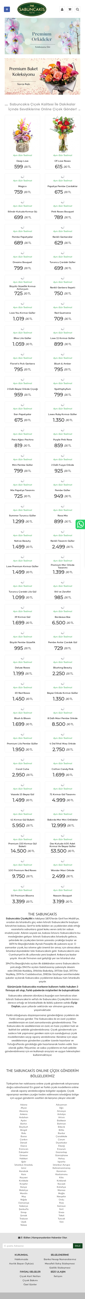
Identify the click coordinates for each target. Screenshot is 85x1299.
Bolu (23, 1133)
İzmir (23, 1168)
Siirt (61, 1209)
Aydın (24, 1120)
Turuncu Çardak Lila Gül (22, 591)
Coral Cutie (22, 768)
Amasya (61, 1111)
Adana (23, 1104)
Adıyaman (61, 1104)
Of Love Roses (62, 160)
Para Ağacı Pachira (22, 439)
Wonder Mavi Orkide (62, 870)
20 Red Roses (22, 692)
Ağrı (61, 1107)
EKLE (78, 1245)
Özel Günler (30, 1284)
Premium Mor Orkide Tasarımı (62, 566)
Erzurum (61, 1149)
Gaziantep (61, 1152)
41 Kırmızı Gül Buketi (22, 819)
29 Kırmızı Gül (22, 616)
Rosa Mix (63, 515)
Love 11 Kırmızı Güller (62, 338)
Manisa (61, 1190)
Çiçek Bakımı (30, 1280)
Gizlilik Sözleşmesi (59, 1267)
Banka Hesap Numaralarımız (60, 1259)
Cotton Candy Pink (63, 768)
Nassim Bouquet (62, 895)
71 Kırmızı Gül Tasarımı (63, 794)
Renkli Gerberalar (63, 236)
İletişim (58, 1276)
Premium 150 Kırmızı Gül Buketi (22, 845)
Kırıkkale (23, 1180)
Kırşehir (24, 1183)
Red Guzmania (62, 312)
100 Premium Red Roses (22, 870)
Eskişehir (23, 1152)
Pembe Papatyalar (22, 236)
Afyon (24, 1107)
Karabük (23, 1171)
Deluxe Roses (22, 667)
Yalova (23, 1225)
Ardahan (23, 1117)
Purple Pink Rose (62, 439)
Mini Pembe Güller (22, 464)
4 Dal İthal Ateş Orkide (63, 743)
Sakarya (23, 1206)
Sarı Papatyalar (22, 414)
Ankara (23, 1114)
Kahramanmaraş (61, 1168)
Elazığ (61, 1145)
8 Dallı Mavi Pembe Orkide (63, 718)
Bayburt (23, 1126)
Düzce (23, 1145)
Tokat (61, 1215)
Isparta (61, 1161)
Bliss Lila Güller (22, 338)
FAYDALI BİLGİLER (30, 1271)
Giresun (24, 1155)
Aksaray (23, 1111)
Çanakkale (61, 1136)
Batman (61, 1123)
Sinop (24, 1212)
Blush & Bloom (22, 718)
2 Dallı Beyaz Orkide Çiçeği (22, 388)
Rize (61, 1202)
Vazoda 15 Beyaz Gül (22, 794)
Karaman (61, 1171)
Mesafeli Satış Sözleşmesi (60, 1263)
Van (61, 1221)
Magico (22, 186)
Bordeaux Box (62, 616)
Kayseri (24, 1177)
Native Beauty (22, 540)
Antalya (61, 1114)
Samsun (61, 1206)
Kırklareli (61, 1180)
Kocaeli (61, 1183)
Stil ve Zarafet (62, 591)
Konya (23, 1187)
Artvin (61, 1117)
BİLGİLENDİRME (60, 1254)
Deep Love (22, 160)
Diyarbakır (61, 1142)
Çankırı (24, 1139)
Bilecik (61, 1126)
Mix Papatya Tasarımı (22, 490)
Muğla (61, 1193)
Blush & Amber (62, 363)
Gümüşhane (61, 1155)
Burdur (61, 1133)
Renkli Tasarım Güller (63, 540)
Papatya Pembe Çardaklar (63, 186)
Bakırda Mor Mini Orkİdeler (62, 819)
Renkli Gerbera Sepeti (62, 287)
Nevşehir (61, 1196)
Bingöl (23, 1130)
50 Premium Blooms (22, 895)
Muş (24, 1196)
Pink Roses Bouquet (62, 211)
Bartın (23, 1123)
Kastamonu (61, 1174)
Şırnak (23, 1215)
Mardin (23, 1193)
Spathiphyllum (62, 388)
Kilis (61, 1177)
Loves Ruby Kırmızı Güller (62, 414)
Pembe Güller (62, 490)
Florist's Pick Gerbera (22, 363)
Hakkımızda (21, 1259)
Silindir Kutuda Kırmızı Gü (22, 211)
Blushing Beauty (62, 667)
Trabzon (24, 1218)
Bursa (24, 1136)
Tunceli (61, 1218)
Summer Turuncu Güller (22, 515)
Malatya (23, 1190)
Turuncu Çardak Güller (63, 262)
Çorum (61, 1139)
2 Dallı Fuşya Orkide (62, 464)
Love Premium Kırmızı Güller (22, 566)
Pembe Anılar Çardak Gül (62, 642)
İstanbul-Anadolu (23, 1164)
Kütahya (61, 1187)
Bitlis (61, 1130)
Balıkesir (61, 1120)
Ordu (61, 1199)
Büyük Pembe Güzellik (22, 642)
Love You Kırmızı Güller (22, 312)
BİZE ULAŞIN (58, 1271)
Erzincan (23, 1149)
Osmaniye (23, 1202)
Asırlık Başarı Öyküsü (21, 1263)
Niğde (23, 1199)
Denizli (23, 1142)
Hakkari (24, 1158)
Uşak (23, 1221)
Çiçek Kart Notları (30, 1276)
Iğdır (23, 1161)
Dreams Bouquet (22, 262)
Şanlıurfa (23, 1209)
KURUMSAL (21, 1254)
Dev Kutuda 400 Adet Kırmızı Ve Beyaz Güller (63, 845)
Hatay (61, 1158)
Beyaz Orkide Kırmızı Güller (62, 692)
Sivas (61, 1212)
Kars (23, 1174)
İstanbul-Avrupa (61, 1164)
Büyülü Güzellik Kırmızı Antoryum (22, 287)
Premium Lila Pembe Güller (22, 743)
